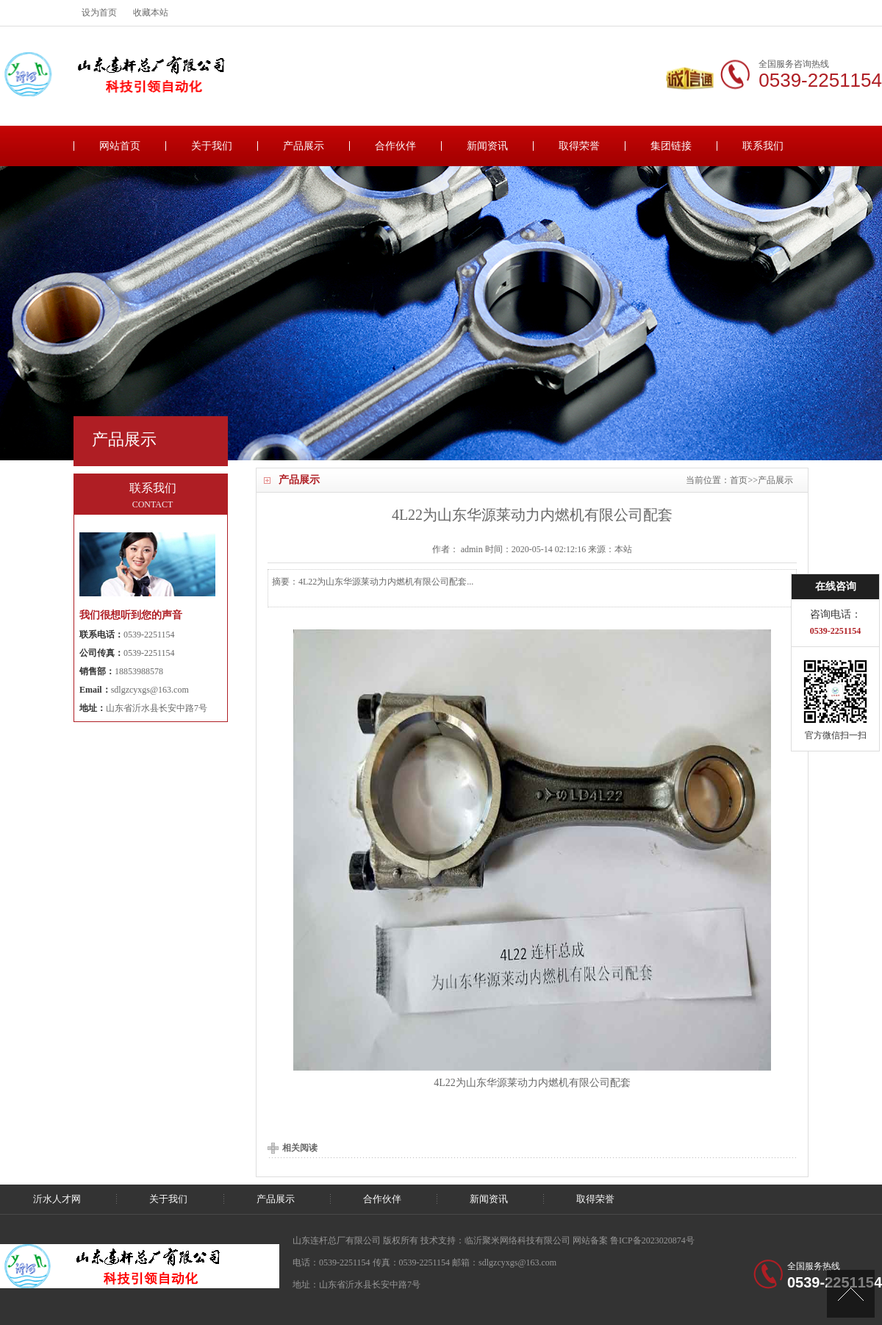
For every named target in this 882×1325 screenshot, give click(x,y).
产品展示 (303, 145)
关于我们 (211, 145)
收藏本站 (150, 12)
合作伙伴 (395, 145)
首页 (738, 480)
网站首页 (119, 145)
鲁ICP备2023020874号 (652, 1240)
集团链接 (671, 145)
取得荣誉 (579, 145)
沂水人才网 (57, 1198)
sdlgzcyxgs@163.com (150, 690)
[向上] (851, 1294)
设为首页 (99, 12)
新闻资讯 (487, 145)
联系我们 (763, 145)
